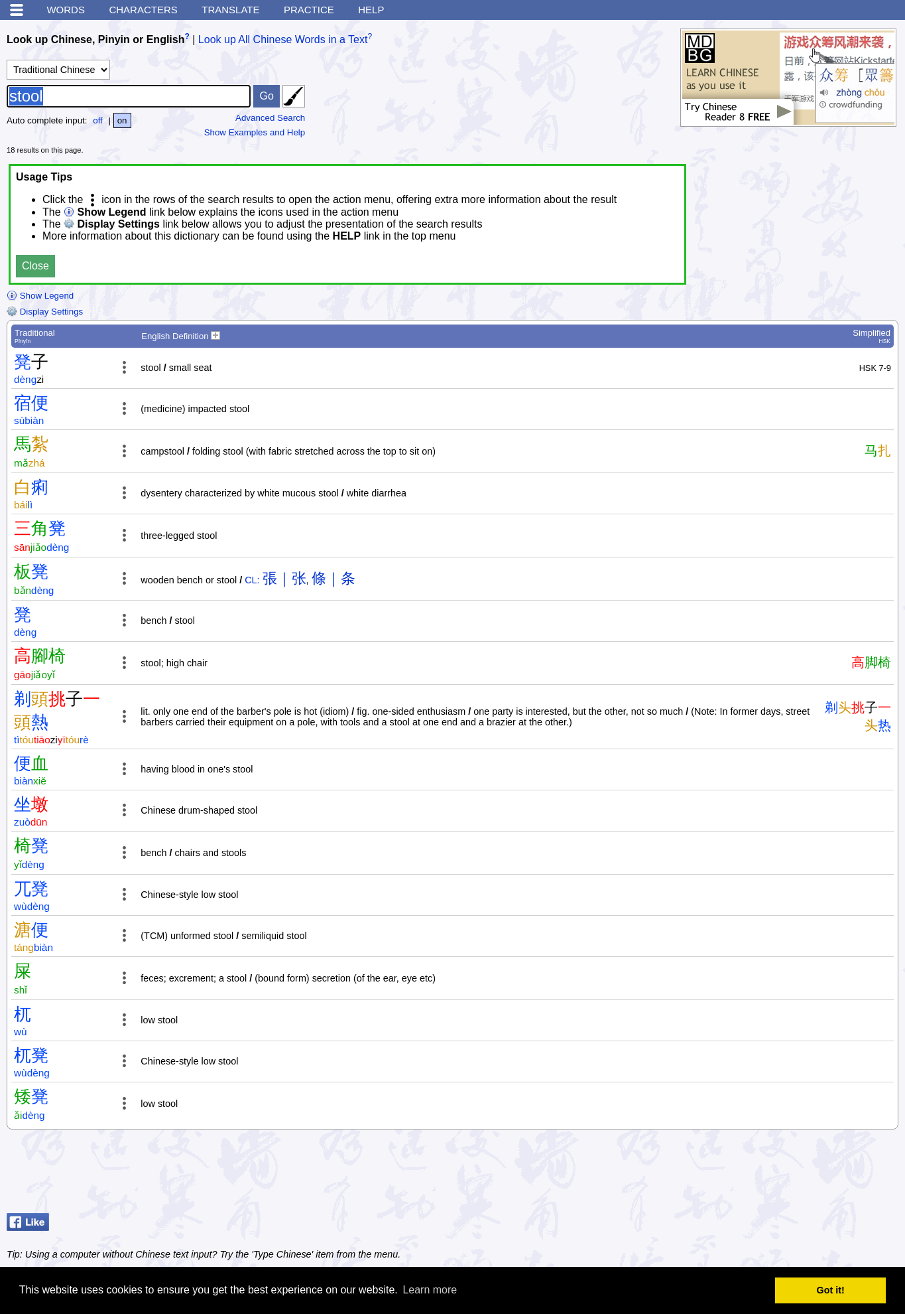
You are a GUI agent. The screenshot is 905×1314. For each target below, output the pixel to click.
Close (35, 265)
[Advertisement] (792, 1174)
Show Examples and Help (255, 132)
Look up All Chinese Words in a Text (283, 39)
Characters (143, 9)
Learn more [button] (429, 1289)
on (122, 120)
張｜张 (284, 578)
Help (371, 9)
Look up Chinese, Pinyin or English (95, 39)
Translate (230, 9)
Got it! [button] (831, 1290)
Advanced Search (270, 118)
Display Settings (45, 312)
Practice (309, 9)
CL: (252, 580)
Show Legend (40, 296)
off (98, 120)
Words (65, 9)
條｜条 (333, 578)
